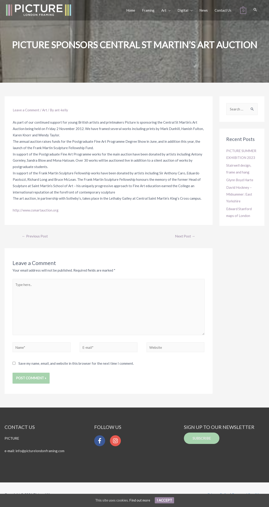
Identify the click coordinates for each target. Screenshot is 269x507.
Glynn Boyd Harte (239, 180)
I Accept (164, 500)
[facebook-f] (101, 440)
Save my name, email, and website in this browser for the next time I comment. (76, 363)
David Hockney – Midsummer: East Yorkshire (239, 194)
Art (44, 110)
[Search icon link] (255, 10)
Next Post (185, 236)
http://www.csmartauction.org (35, 210)
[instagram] (116, 440)
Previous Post (35, 236)
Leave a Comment (26, 110)
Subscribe (202, 438)
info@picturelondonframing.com (39, 451)
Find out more (139, 500)
